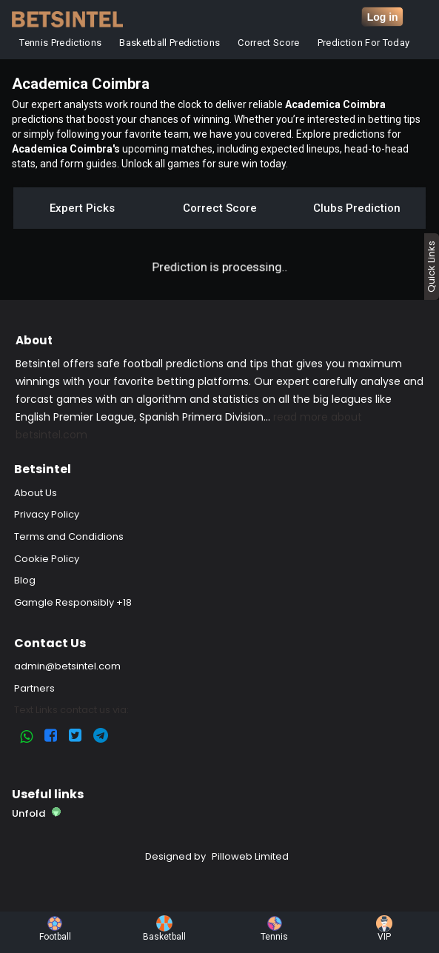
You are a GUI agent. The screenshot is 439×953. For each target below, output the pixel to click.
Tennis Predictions (61, 42)
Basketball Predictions (170, 42)
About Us (35, 493)
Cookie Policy (46, 559)
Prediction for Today (364, 42)
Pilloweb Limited (250, 856)
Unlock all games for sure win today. (204, 164)
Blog (25, 580)
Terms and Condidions (69, 536)
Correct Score (269, 42)
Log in (382, 17)
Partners (34, 688)
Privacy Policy (46, 514)
